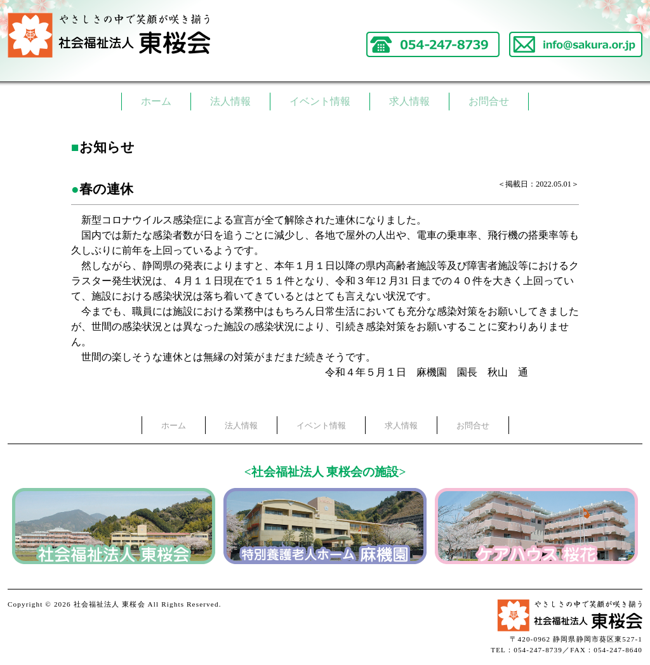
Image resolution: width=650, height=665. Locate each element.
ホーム (156, 101)
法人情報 (230, 101)
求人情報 (409, 101)
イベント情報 (319, 101)
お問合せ (488, 101)
